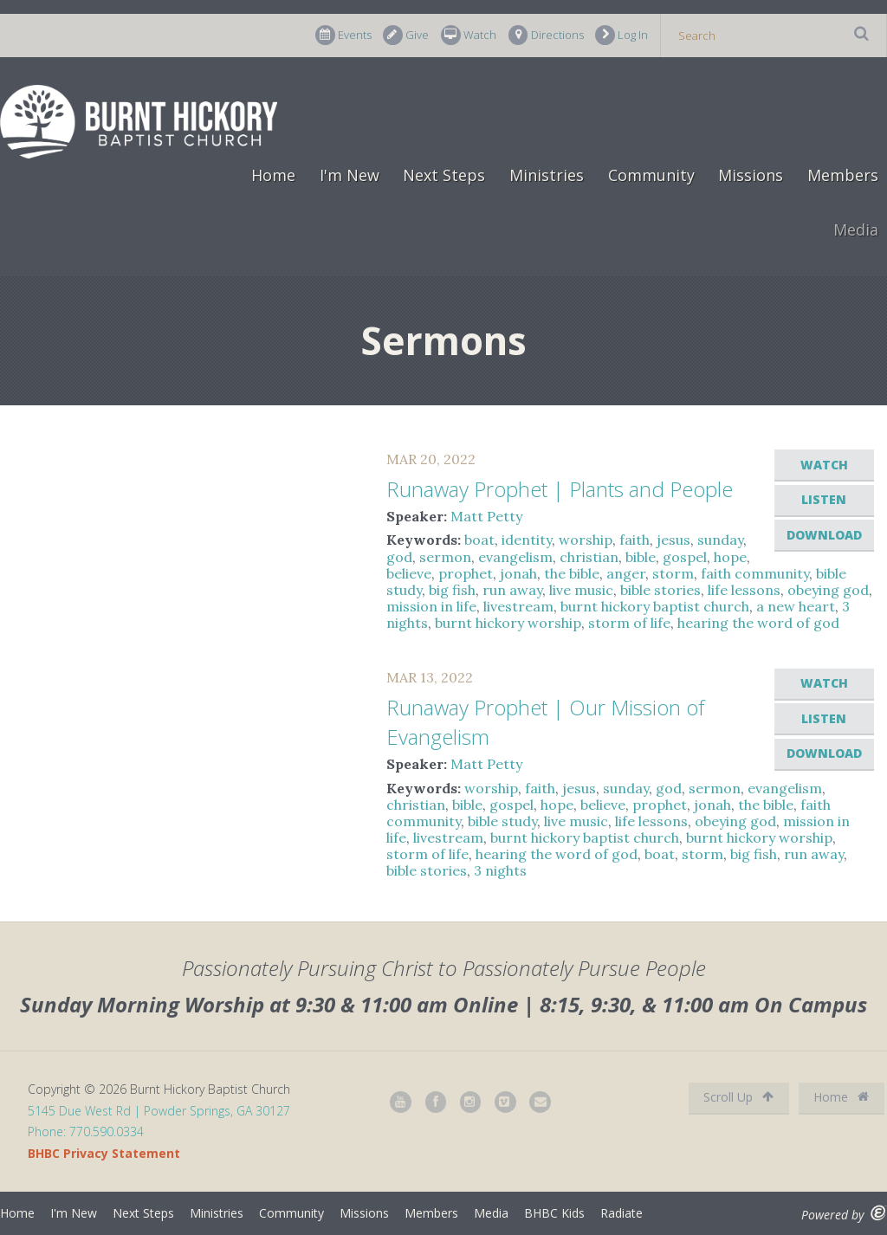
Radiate (621, 1213)
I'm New (349, 175)
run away (512, 589)
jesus (673, 539)
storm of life (629, 622)
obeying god (828, 589)
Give (406, 35)
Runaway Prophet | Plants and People (559, 489)
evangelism (515, 557)
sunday (720, 539)
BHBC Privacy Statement (104, 1153)
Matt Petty (486, 516)
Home (273, 175)
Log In (621, 35)
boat (479, 539)
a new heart (795, 606)
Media (855, 229)
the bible (571, 573)
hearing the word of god (758, 622)
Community (651, 175)
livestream (518, 606)
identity (527, 539)
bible (640, 557)
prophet (465, 573)
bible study (502, 821)
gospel (685, 557)
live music (581, 589)
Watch (468, 35)
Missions (750, 175)
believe (408, 573)
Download (824, 535)
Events (343, 35)
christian (589, 557)
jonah (518, 573)
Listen (823, 499)
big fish (452, 589)
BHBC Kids (554, 1213)
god (399, 557)
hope (730, 557)
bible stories (660, 589)
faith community (755, 573)
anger (625, 573)
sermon (445, 557)
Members (842, 175)
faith (634, 539)
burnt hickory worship (508, 622)
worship (585, 539)
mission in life (431, 606)
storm (673, 573)
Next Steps (444, 175)
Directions (546, 35)
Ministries (546, 175)
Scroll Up (738, 1097)
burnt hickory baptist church (654, 606)
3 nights (500, 870)
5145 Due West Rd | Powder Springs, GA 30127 (159, 1110)
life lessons (744, 589)
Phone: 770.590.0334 (86, 1131)
